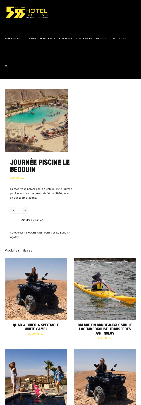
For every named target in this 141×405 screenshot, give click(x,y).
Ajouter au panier (32, 220)
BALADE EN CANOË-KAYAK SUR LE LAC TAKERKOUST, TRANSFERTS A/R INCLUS (105, 330)
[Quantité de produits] (19, 210)
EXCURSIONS (34, 232)
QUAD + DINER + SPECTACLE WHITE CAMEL (36, 328)
